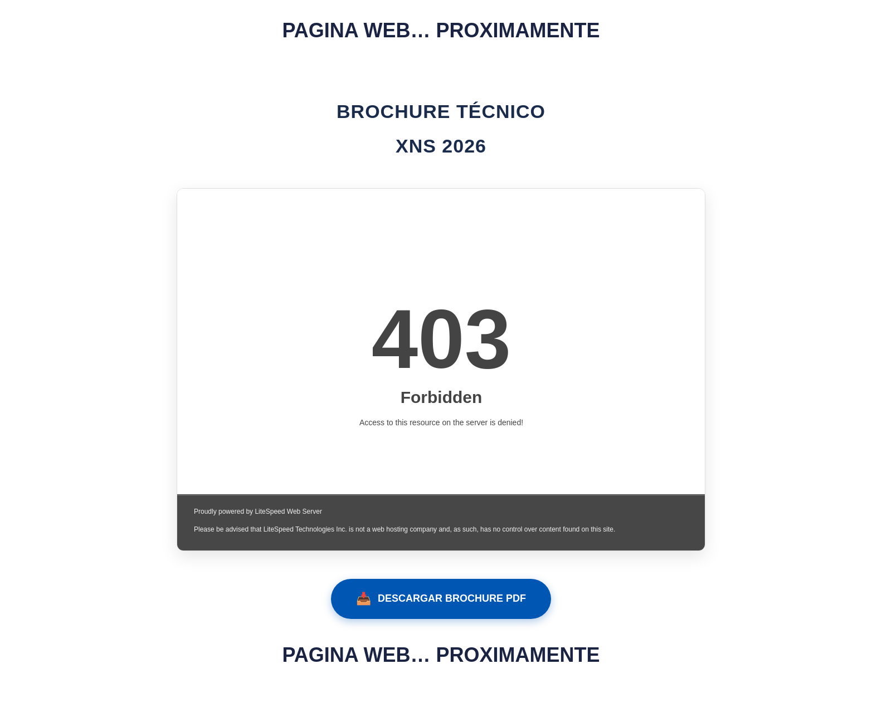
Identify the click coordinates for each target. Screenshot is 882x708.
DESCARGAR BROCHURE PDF (441, 599)
